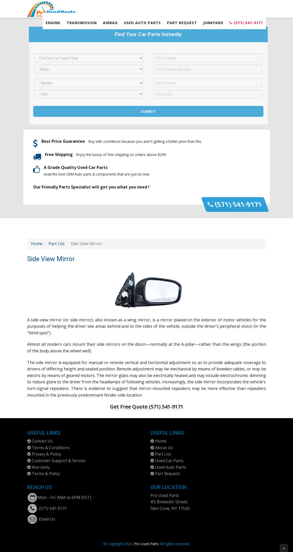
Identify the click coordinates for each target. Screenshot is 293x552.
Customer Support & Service (59, 458)
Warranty (41, 465)
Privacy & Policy (46, 452)
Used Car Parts (169, 458)
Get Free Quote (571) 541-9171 (146, 406)
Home (36, 243)
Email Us (47, 516)
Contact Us (42, 439)
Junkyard (213, 22)
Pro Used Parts (164, 493)
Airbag (110, 22)
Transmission (82, 22)
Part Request (182, 22)
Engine (53, 22)
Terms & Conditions (51, 445)
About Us (164, 445)
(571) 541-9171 (246, 22)
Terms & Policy (46, 471)
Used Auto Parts (142, 22)
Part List (57, 243)
